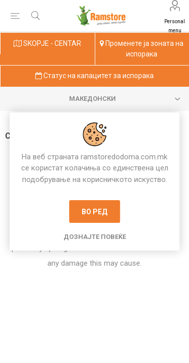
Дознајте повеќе (95, 236)
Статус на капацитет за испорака (94, 76)
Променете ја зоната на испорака (141, 48)
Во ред (94, 212)
